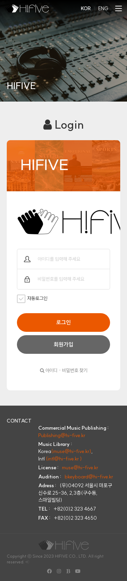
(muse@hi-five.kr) (71, 451)
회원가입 (63, 344)
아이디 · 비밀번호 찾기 (63, 370)
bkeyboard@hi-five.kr (89, 476)
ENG (103, 8)
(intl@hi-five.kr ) (64, 458)
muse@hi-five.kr (80, 467)
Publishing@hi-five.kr (61, 435)
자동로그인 (32, 299)
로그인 (63, 322)
